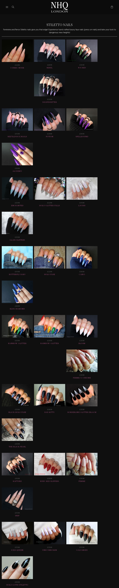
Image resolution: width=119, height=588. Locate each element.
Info (94, 547)
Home (51, 550)
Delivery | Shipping (44, 547)
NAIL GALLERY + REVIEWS (72, 547)
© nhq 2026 (64, 550)
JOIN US (8, 547)
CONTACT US (107, 547)
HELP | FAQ (22, 547)
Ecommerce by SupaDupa (61, 577)
